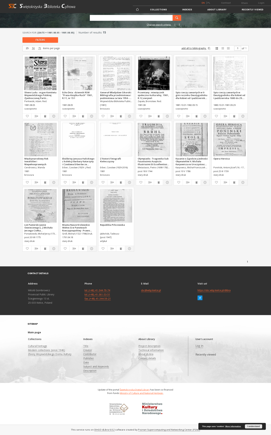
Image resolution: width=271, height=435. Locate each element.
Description (90, 370)
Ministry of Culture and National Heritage (141, 393)
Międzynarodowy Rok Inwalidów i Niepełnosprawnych (36, 161)
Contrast (226, 3)
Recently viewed (252, 9)
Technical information (151, 350)
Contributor (90, 354)
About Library (217, 9)
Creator (87, 350)
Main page (34, 332)
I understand (253, 426)
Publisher (88, 358)
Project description (149, 346)
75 (39, 48)
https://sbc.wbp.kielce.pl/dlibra (214, 290)
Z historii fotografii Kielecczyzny (110, 160)
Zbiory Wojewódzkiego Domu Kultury (49, 354)
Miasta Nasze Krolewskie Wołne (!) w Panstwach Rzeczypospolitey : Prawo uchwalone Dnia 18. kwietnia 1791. (78, 227)
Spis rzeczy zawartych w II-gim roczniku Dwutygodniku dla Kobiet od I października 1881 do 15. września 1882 (191, 95)
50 (33, 48)
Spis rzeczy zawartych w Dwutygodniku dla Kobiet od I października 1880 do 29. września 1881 (229, 95)
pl (208, 3)
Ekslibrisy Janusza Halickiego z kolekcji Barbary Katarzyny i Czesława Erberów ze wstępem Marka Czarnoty (78, 161)
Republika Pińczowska (112, 224)
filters (40, 40)
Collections (158, 9)
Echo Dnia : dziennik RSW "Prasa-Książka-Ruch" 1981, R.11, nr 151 (77, 95)
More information (233, 426)
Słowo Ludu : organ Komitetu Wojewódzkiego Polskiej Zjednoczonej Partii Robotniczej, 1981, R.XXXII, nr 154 (40, 95)
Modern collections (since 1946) (46, 350)
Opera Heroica (221, 158)
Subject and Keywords (96, 366)
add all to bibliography (196, 48)
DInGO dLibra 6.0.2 (104, 429)
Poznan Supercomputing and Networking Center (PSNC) (169, 429)
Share (244, 3)
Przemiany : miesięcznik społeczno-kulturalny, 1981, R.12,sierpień (153, 95)
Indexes (187, 9)
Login (261, 3)
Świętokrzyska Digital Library (135, 389)
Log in (199, 346)
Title (85, 346)
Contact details (147, 358)
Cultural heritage (37, 346)
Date (86, 362)
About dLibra (145, 354)
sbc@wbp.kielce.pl (151, 290)
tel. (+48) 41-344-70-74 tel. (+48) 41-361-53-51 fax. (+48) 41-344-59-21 (98, 294)
